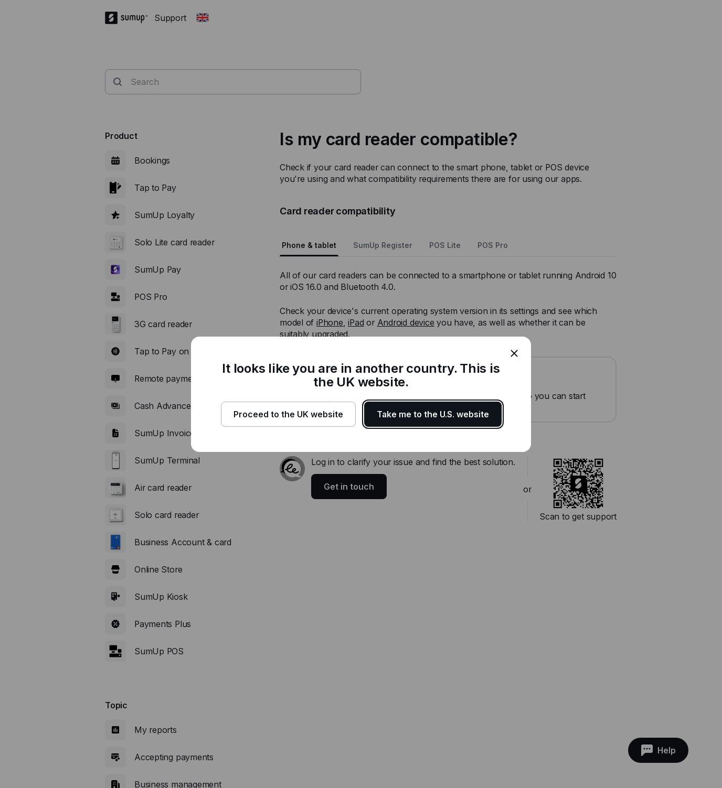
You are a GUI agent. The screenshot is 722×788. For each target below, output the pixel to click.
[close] (514, 353)
